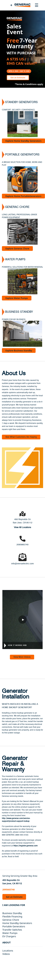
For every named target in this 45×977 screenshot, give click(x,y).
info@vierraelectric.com (22, 564)
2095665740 (22, 545)
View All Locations (22, 527)
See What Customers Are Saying (21, 437)
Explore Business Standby (18, 350)
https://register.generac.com (25, 846)
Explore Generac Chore (17, 248)
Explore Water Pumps (16, 298)
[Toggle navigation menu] (36, 5)
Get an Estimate (17, 77)
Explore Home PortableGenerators (23, 196)
